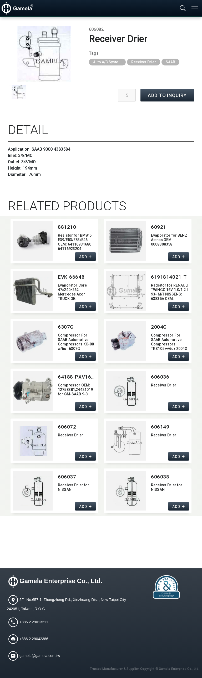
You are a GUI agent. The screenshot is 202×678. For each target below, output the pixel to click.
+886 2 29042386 (33, 639)
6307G (66, 327)
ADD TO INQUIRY (167, 95)
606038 (160, 477)
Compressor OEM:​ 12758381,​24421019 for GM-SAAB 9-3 (75, 389)
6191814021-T (169, 277)
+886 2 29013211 (33, 622)
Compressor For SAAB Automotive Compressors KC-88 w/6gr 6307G (76, 341)
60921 (158, 227)
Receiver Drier (143, 62)
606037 (67, 477)
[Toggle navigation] (195, 8)
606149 (160, 427)
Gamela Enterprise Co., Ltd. (60, 581)
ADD (83, 257)
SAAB (170, 62)
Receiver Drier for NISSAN (73, 487)
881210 (67, 227)
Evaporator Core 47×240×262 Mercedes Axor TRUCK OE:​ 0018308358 (72, 291)
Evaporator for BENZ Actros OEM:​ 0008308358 (169, 239)
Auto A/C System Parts (109, 62)
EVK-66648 (71, 277)
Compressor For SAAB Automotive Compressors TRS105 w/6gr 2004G (169, 341)
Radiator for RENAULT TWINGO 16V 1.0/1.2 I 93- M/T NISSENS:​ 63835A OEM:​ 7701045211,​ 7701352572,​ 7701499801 (170, 291)
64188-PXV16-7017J (77, 377)
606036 (160, 377)
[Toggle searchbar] (183, 8)
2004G (159, 327)
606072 (67, 427)
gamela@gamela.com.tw (39, 656)
